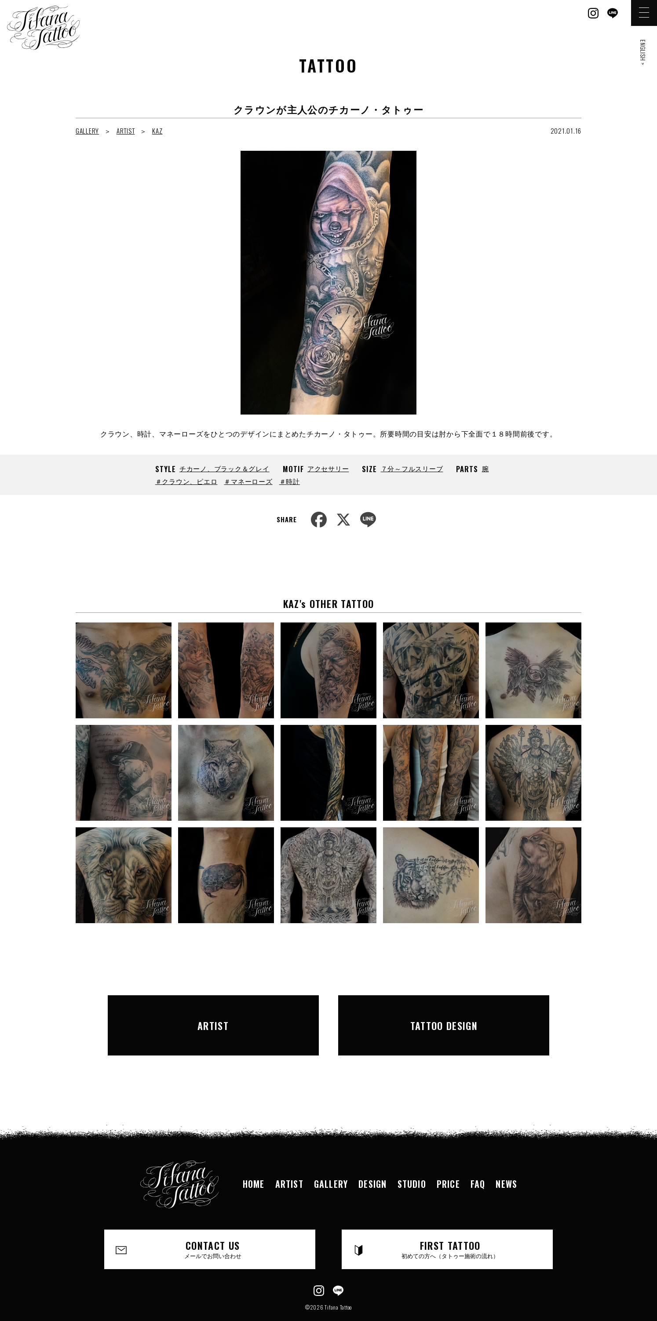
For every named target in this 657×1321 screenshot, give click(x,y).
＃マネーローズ (248, 481)
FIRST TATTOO (450, 1226)
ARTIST (126, 130)
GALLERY (87, 130)
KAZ (157, 130)
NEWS (506, 1160)
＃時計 (289, 481)
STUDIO (412, 1160)
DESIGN (372, 1160)
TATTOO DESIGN (444, 1014)
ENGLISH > (643, 53)
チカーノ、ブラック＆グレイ (224, 468)
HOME (254, 1160)
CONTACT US (212, 1226)
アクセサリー (328, 468)
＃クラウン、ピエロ (186, 481)
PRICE (448, 1160)
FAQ (478, 1160)
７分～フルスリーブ (412, 468)
